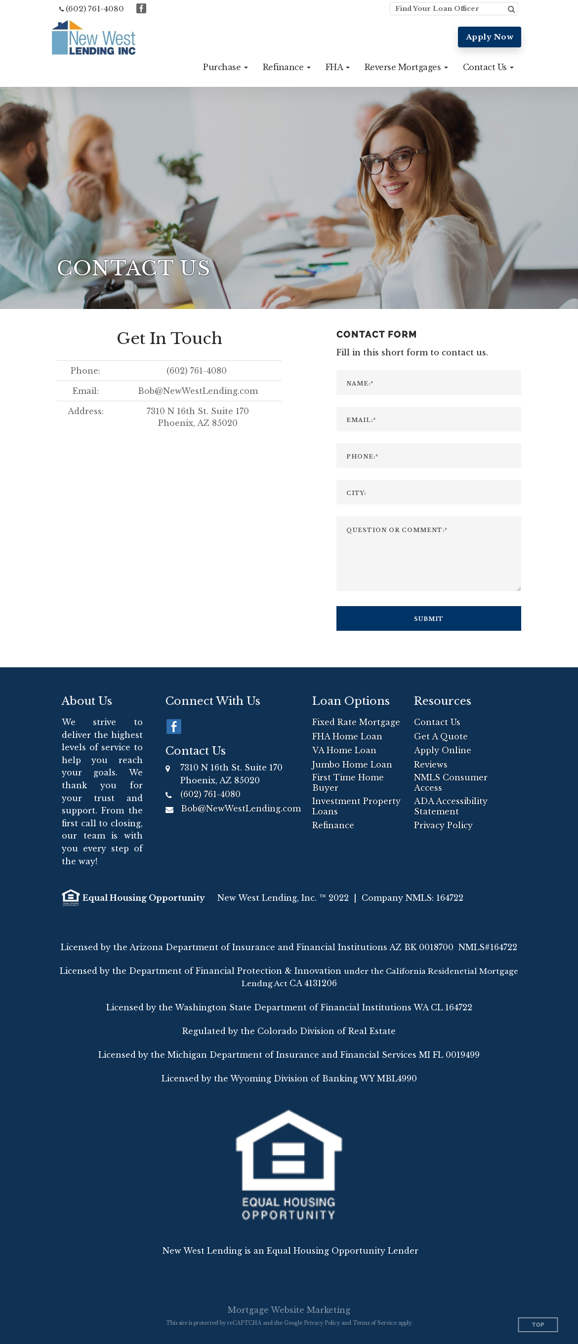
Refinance (333, 825)
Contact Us (437, 722)
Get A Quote (441, 736)
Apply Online (442, 750)
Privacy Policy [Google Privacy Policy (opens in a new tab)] (322, 1323)
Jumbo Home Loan (352, 764)
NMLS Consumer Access (451, 782)
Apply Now (490, 36)
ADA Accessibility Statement (451, 806)
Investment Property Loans (356, 806)
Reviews (431, 764)
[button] (225, 67)
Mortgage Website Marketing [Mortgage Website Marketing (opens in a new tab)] (289, 1310)
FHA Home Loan (347, 736)
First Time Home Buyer (348, 782)
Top (538, 1325)
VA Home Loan (344, 750)
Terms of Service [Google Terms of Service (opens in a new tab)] (375, 1323)
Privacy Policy (443, 825)
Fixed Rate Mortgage (356, 722)
